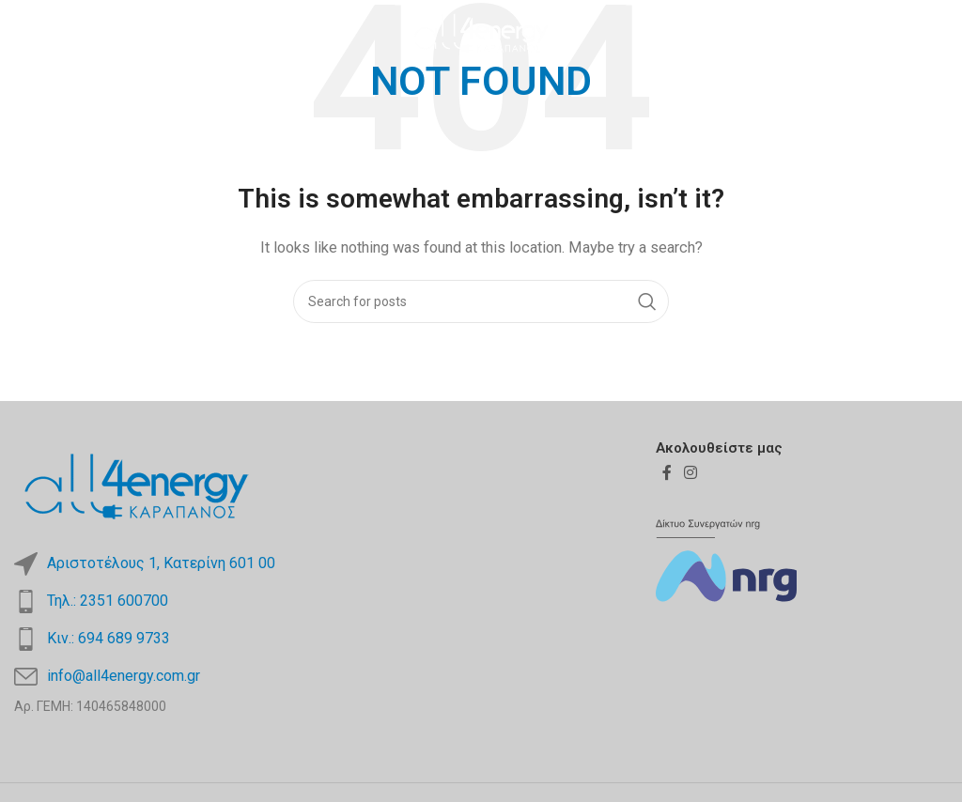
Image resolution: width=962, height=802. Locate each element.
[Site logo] (480, 31)
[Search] (481, 301)
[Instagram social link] (935, 32)
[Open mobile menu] (45, 33)
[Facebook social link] (911, 32)
